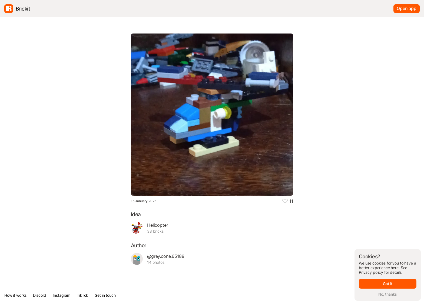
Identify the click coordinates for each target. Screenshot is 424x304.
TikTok (82, 295)
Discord (39, 295)
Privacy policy (371, 272)
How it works (15, 295)
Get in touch (105, 295)
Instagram (61, 295)
